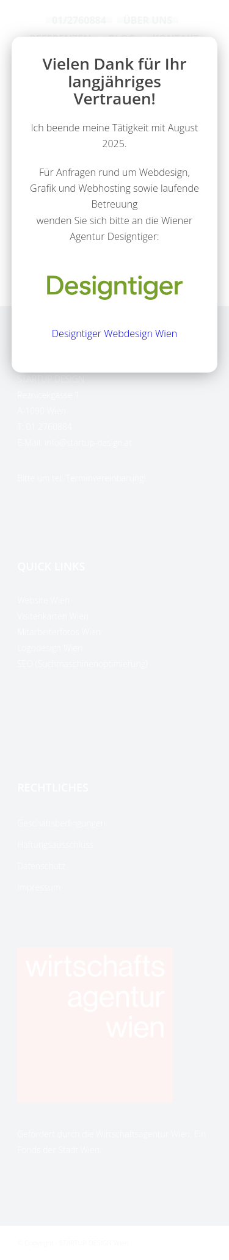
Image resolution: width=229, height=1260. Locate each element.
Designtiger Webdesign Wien (114, 333)
